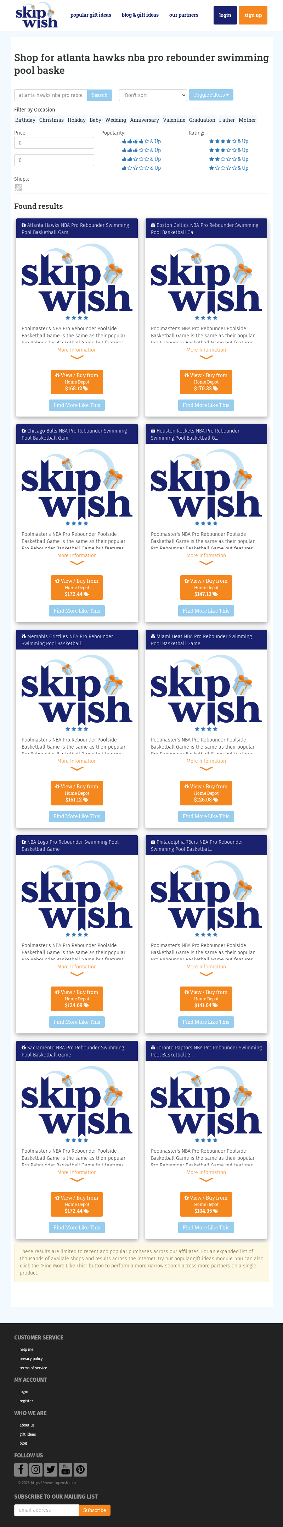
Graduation (202, 119)
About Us (26, 1425)
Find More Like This (76, 405)
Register (26, 1401)
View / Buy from (76, 382)
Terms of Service (33, 1368)
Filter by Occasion (34, 110)
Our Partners (183, 14)
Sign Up (253, 15)
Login (225, 15)
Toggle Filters (211, 94)
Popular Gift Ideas (90, 14)
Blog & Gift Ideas (140, 14)
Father (227, 119)
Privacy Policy (31, 1359)
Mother (247, 119)
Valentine (174, 119)
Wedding (115, 119)
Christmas (51, 119)
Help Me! (26, 1349)
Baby (95, 119)
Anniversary (144, 119)
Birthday (25, 119)
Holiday (77, 119)
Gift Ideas (27, 1434)
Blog (23, 1443)
